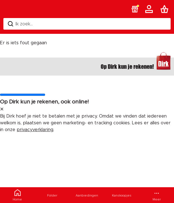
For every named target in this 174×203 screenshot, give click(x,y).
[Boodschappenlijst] (165, 9)
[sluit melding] (2, 109)
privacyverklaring (35, 129)
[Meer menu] (156, 195)
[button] (134, 9)
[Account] (150, 9)
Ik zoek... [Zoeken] (20, 24)
